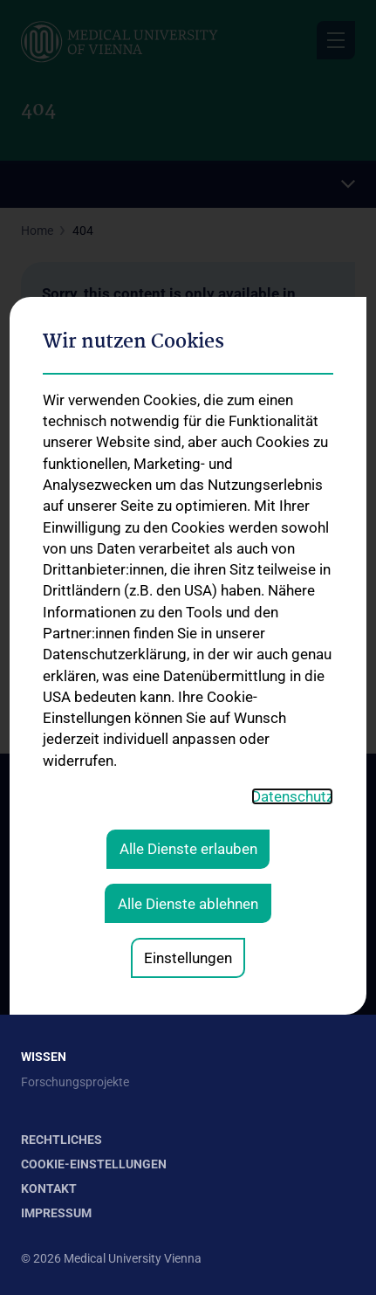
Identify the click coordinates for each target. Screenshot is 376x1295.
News (36, 951)
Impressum (56, 1213)
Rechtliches (61, 1140)
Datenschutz (292, 602)
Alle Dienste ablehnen (188, 709)
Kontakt (43, 875)
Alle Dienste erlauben (188, 655)
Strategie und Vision (75, 847)
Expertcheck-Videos (74, 979)
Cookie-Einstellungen (94, 1164)
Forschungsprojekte (75, 1082)
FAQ (32, 1007)
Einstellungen (188, 763)
